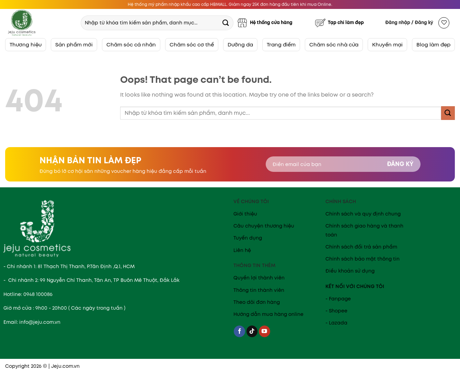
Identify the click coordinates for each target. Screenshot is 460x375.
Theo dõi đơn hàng (256, 302)
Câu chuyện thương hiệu (263, 225)
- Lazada (336, 322)
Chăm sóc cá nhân (131, 44)
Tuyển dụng (247, 237)
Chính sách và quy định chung (363, 213)
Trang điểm (281, 44)
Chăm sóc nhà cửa (333, 44)
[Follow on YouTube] (264, 331)
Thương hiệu (26, 44)
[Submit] (225, 22)
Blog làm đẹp (433, 44)
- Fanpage (338, 298)
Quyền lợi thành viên (259, 277)
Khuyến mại (387, 44)
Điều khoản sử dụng (350, 270)
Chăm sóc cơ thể (192, 44)
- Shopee (336, 310)
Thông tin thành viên (258, 290)
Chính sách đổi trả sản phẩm (361, 246)
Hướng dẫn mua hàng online (268, 314)
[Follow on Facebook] (239, 331)
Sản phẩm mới (74, 44)
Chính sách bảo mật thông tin (362, 258)
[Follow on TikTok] (252, 331)
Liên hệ (242, 250)
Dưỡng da (240, 44)
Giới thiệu (245, 213)
